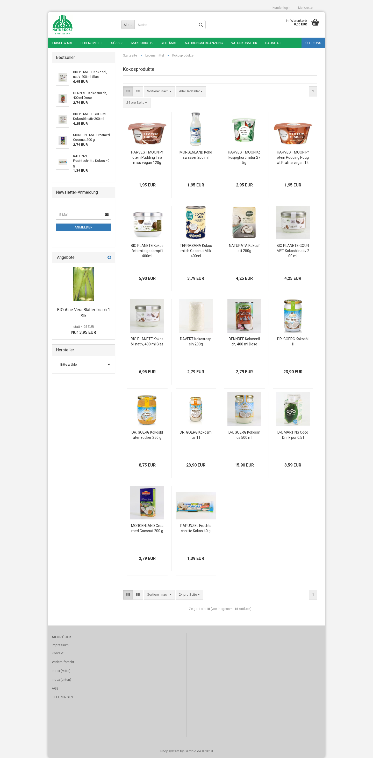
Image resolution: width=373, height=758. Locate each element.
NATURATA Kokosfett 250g (244, 248)
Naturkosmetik (244, 43)
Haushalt (273, 43)
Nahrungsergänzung (204, 43)
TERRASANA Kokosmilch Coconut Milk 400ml (196, 251)
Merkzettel (305, 8)
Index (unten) (61, 679)
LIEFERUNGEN (62, 697)
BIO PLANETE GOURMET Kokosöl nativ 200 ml (293, 251)
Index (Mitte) (61, 671)
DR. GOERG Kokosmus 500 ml (244, 435)
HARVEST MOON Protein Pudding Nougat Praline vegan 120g (293, 157)
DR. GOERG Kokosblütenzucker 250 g (147, 435)
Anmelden (84, 227)
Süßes (117, 43)
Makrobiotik (142, 43)
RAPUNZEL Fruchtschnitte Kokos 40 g (195, 528)
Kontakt (57, 653)
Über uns (313, 43)
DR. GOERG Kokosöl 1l (293, 341)
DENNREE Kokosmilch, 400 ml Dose (244, 341)
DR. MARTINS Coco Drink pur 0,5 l (292, 435)
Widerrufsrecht (63, 662)
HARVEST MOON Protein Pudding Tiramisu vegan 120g (147, 157)
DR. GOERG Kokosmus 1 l (196, 435)
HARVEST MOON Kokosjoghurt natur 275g (244, 157)
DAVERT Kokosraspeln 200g (195, 341)
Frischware (62, 43)
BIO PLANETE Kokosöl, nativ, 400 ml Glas (147, 341)
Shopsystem (169, 751)
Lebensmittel (92, 43)
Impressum (60, 645)
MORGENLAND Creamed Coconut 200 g (147, 528)
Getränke (169, 43)
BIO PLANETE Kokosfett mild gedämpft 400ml (147, 251)
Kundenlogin (281, 8)
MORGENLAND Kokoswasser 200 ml (196, 154)
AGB (55, 688)
